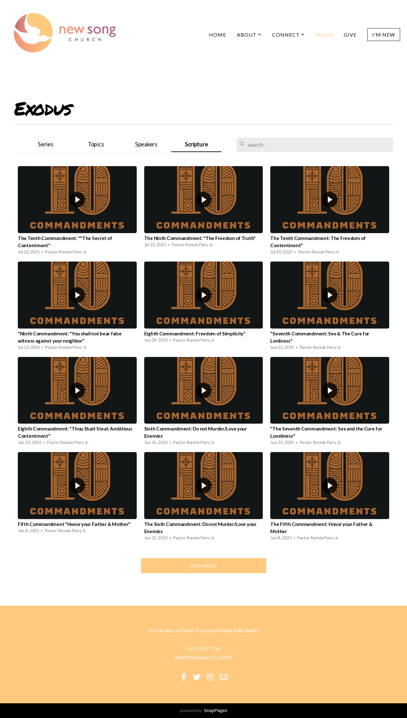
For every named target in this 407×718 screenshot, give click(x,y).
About (249, 35)
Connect (288, 35)
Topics (96, 144)
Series (45, 144)
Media (324, 35)
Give (350, 35)
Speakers (146, 144)
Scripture (196, 144)
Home (217, 35)
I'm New (383, 35)
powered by (203, 710)
